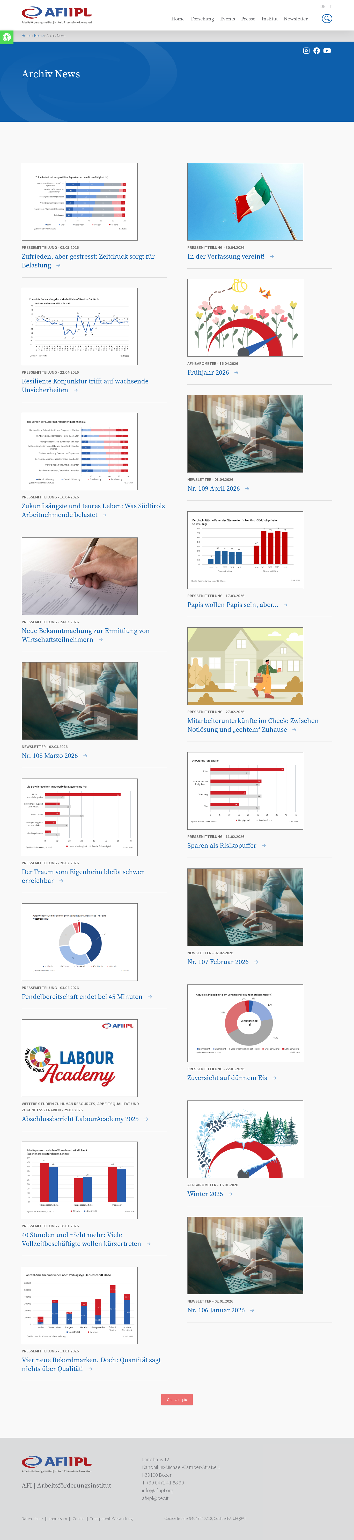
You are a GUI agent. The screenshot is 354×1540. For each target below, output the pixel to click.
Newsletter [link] (296, 18)
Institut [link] (270, 18)
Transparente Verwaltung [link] (111, 1519)
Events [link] (227, 18)
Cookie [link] (78, 1519)
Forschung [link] (202, 18)
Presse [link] (248, 18)
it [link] (330, 6)
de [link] (323, 6)
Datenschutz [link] (32, 1519)
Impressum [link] (58, 1519)
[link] (6, 37)
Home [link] (178, 18)
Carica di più (177, 1400)
